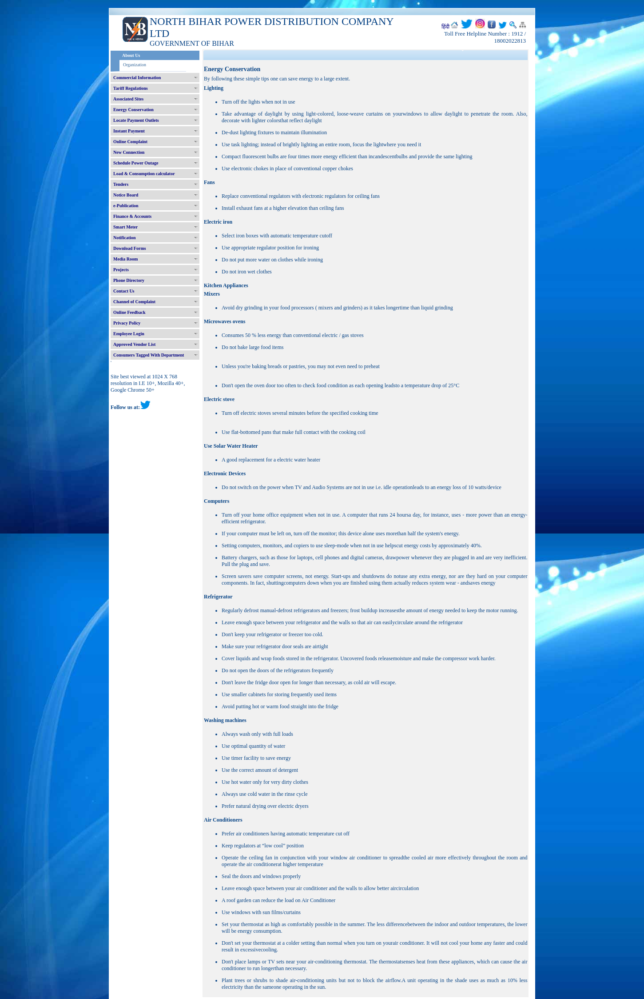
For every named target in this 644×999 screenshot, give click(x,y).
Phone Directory (128, 280)
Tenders (120, 184)
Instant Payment (129, 130)
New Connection (128, 152)
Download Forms (129, 248)
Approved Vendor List (134, 344)
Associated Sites (128, 98)
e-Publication (126, 205)
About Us (131, 55)
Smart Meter (125, 227)
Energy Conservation (133, 109)
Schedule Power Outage (135, 162)
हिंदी (445, 27)
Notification (124, 237)
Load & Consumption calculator (144, 173)
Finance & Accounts (132, 216)
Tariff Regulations (130, 88)
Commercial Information (137, 77)
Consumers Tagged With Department (148, 355)
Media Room (125, 259)
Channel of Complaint (134, 301)
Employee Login (128, 333)
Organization (134, 64)
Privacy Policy (126, 323)
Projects (121, 269)
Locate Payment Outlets (136, 120)
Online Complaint (130, 141)
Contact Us (124, 291)
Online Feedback (129, 312)
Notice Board (125, 195)
